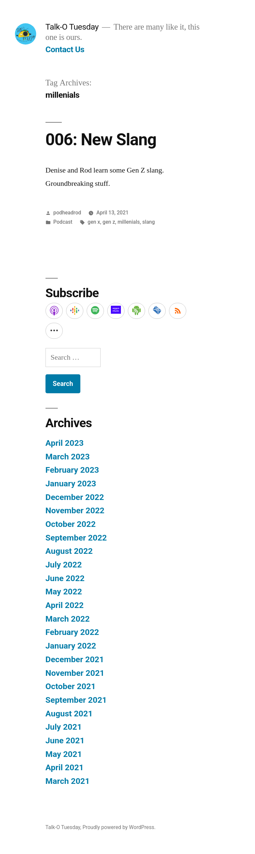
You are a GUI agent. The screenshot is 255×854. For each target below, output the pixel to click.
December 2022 (74, 497)
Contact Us (64, 49)
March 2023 (67, 456)
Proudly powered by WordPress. (118, 827)
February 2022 (72, 632)
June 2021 (65, 740)
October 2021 (70, 686)
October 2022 (70, 524)
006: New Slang (100, 139)
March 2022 (67, 619)
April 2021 (64, 767)
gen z (109, 222)
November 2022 (75, 510)
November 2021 (75, 673)
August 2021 (69, 713)
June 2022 (65, 578)
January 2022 (70, 646)
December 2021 (74, 659)
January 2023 (70, 483)
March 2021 (67, 781)
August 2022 (69, 551)
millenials (129, 222)
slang (148, 222)
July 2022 (63, 564)
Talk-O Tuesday (72, 27)
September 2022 (76, 538)
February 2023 (72, 470)
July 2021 (63, 727)
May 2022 (63, 591)
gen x (94, 222)
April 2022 (64, 605)
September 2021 (76, 700)
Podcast (62, 222)
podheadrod (67, 212)
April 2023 (64, 443)
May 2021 (63, 754)
